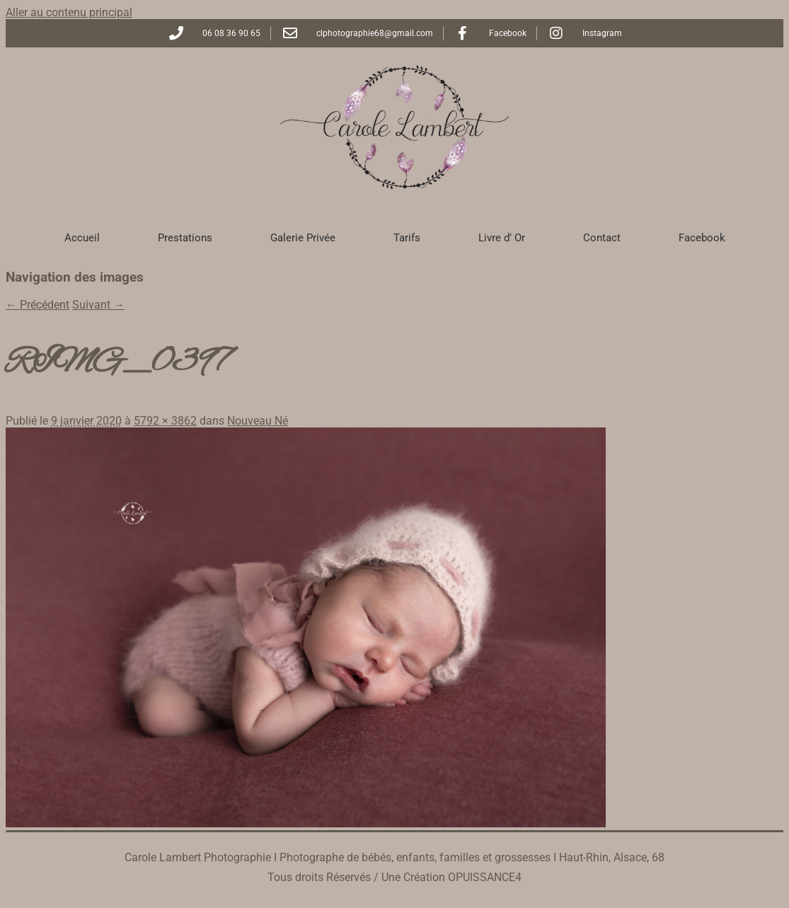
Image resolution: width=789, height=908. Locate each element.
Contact (602, 237)
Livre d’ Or (501, 237)
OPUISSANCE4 (485, 877)
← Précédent (37, 304)
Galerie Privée (302, 237)
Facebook (702, 237)
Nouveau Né (257, 420)
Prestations (185, 237)
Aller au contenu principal (69, 12)
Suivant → (98, 304)
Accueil (82, 237)
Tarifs (406, 237)
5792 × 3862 (165, 420)
